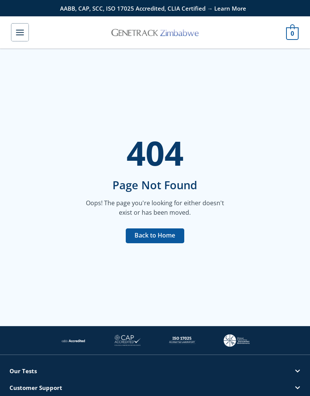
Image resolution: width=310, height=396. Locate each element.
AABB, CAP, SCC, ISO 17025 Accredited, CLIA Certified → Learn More (153, 8)
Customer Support (35, 387)
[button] (155, 371)
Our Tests (23, 371)
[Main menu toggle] (19, 32)
